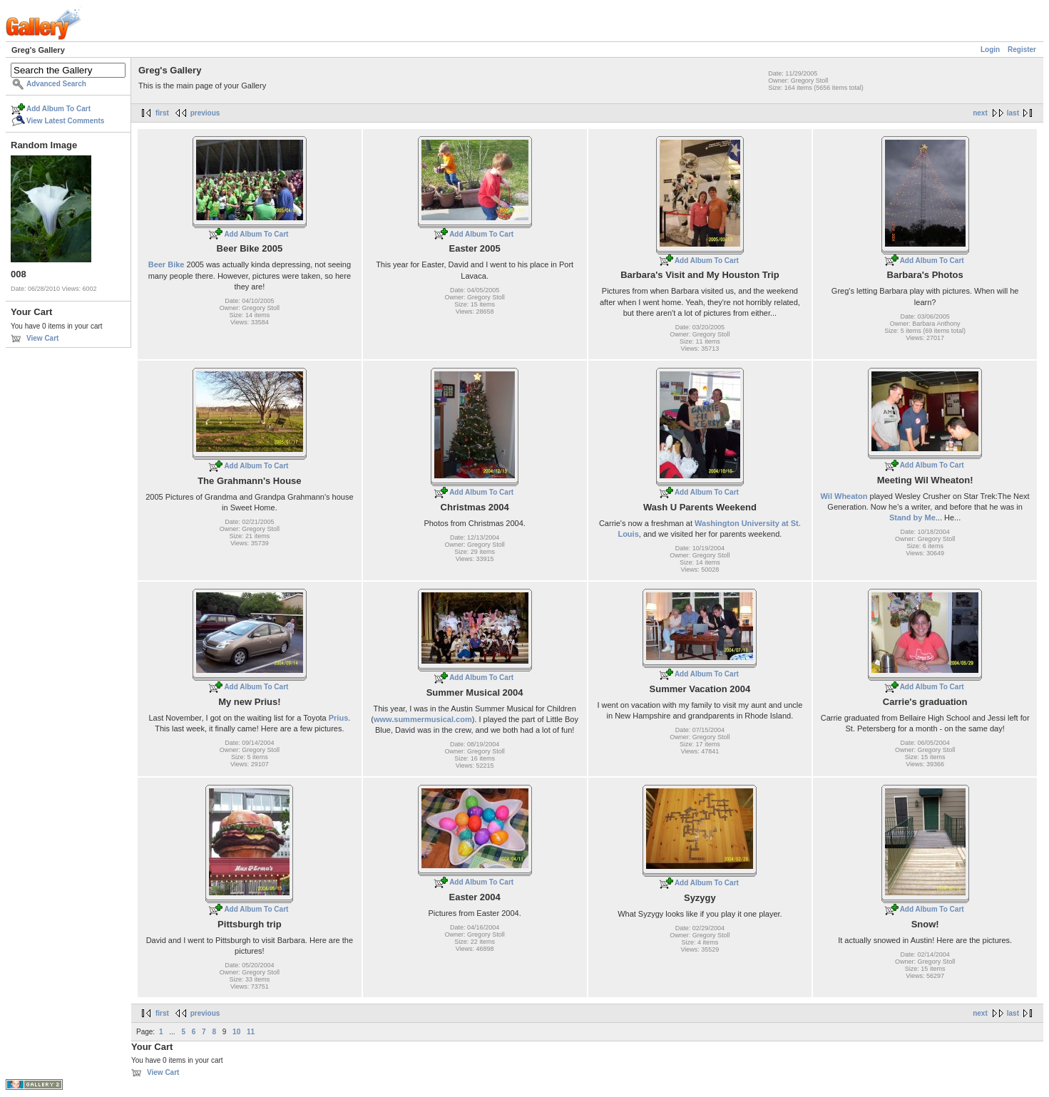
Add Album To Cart (58, 109)
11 (251, 1032)
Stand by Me (912, 517)
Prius (339, 718)
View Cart (42, 338)
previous (205, 113)
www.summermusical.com (423, 719)
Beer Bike (166, 264)
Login (990, 49)
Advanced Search (56, 84)
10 (236, 1032)
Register (1022, 49)
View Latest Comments (65, 121)
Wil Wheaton (844, 496)
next (980, 113)
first (162, 113)
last (1013, 113)
